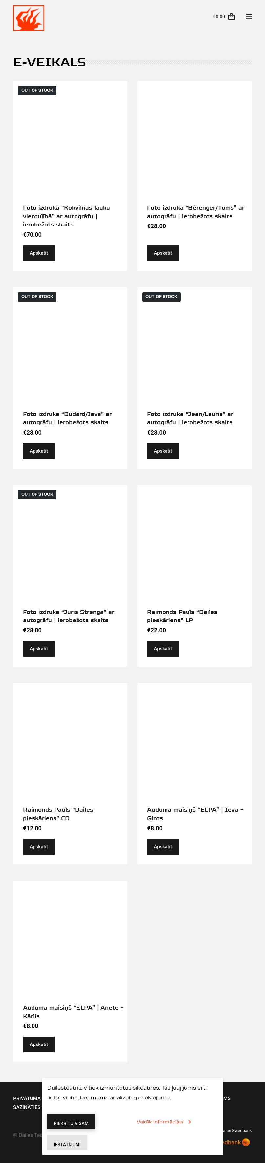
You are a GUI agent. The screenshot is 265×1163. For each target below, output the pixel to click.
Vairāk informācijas (165, 1122)
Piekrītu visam (71, 1123)
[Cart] (224, 17)
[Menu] (249, 17)
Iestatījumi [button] (67, 1144)
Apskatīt (39, 253)
